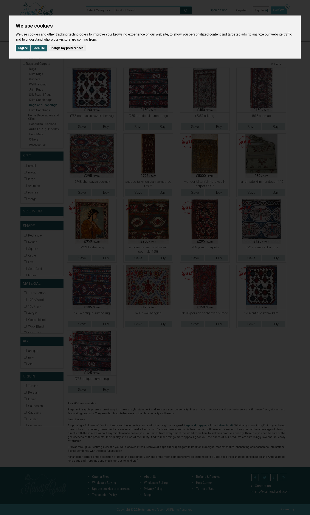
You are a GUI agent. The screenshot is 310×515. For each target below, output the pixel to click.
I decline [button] (39, 48)
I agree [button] (23, 48)
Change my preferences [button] (67, 48)
